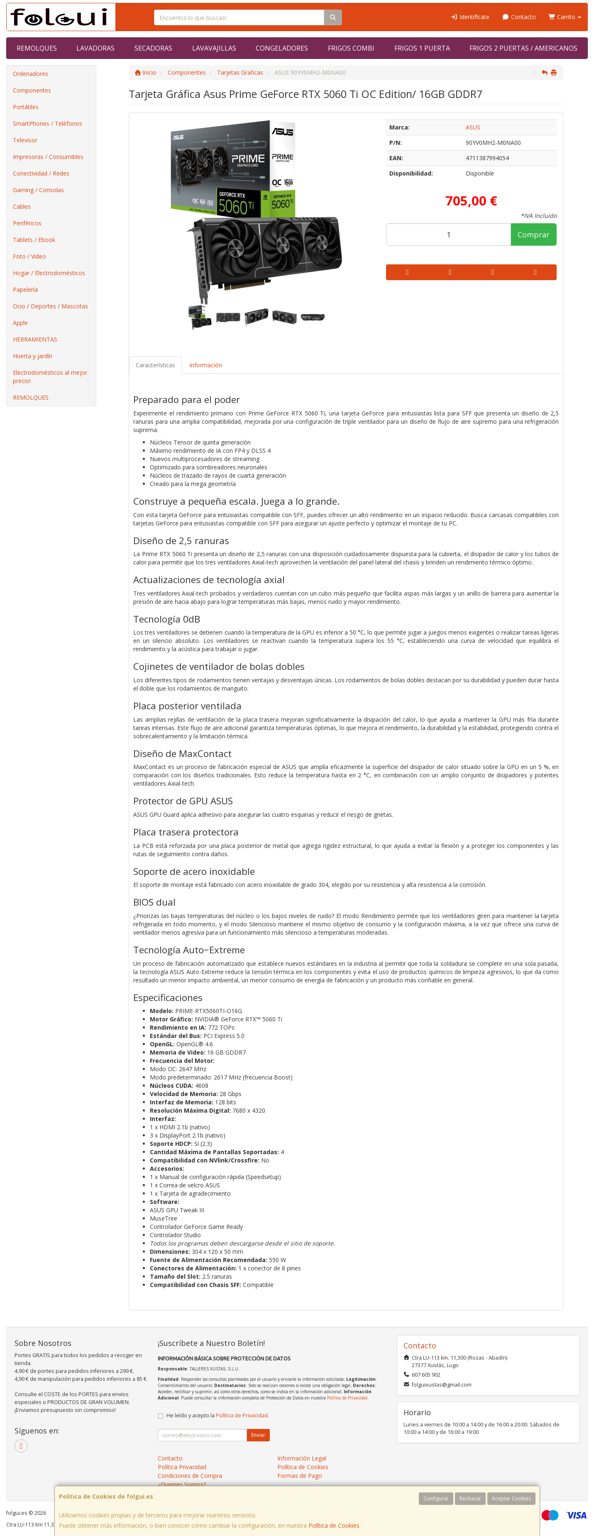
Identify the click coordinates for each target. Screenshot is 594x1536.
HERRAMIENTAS (35, 339)
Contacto (519, 17)
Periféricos (27, 223)
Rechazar (470, 1498)
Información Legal (301, 1458)
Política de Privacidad (347, 1398)
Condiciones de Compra (190, 1476)
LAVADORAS (95, 48)
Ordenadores (30, 74)
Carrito (565, 17)
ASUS (473, 127)
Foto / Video (29, 256)
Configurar (436, 1498)
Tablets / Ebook (34, 240)
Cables (22, 206)
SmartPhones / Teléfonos (47, 123)
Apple (20, 323)
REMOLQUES (37, 48)
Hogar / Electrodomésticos (49, 273)
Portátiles (26, 107)
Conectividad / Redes (41, 173)
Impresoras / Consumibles (48, 157)
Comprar (534, 234)
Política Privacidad (182, 1467)
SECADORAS (153, 48)
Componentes (32, 90)
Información (205, 365)
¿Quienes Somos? (182, 1484)
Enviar (258, 1434)
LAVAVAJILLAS (214, 48)
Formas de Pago (299, 1476)
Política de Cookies (333, 1525)
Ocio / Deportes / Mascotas (50, 306)
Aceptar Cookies (511, 1498)
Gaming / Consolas (38, 190)
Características (155, 365)
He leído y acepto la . (217, 1415)
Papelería (25, 289)
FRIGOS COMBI (351, 48)
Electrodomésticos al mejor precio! (50, 377)
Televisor (25, 140)
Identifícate (470, 17)
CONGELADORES (282, 48)
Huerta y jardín (32, 356)
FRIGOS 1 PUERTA (422, 48)
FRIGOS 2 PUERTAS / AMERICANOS (523, 48)
